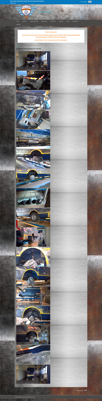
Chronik (61, 21)
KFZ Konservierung (44, 12)
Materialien (44, 21)
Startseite (18, 45)
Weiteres (18, 24)
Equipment (53, 21)
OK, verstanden (84, 1)
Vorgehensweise (34, 21)
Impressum (80, 390)
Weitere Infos (13, 3)
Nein (90, 1)
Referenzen (75, 21)
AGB (85, 390)
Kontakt (24, 21)
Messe (67, 21)
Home (17, 21)
